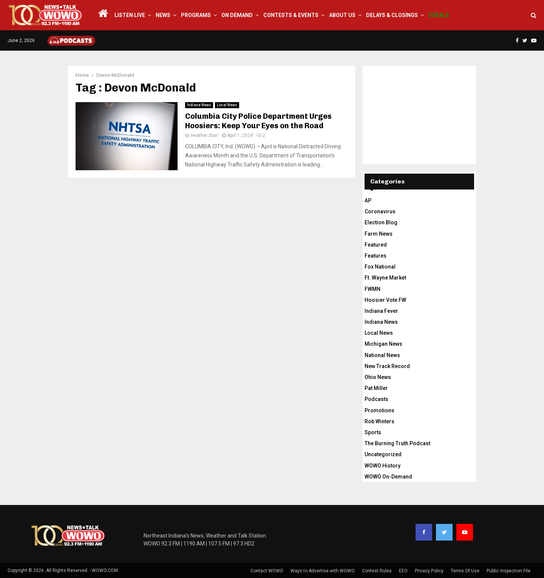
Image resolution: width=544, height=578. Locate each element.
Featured (376, 245)
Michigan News (383, 344)
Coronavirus (380, 211)
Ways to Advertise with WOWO (323, 570)
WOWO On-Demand (388, 477)
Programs (196, 15)
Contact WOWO (266, 570)
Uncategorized (383, 454)
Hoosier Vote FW (385, 300)
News (163, 15)
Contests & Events (290, 15)
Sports (373, 432)
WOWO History (382, 466)
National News (382, 355)
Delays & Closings (392, 15)
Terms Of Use (465, 570)
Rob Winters (379, 421)
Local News (227, 105)
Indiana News (199, 105)
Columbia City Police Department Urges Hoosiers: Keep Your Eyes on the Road (258, 121)
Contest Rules (377, 570)
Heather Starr (204, 135)
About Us (342, 15)
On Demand (237, 15)
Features (375, 256)
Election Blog (381, 222)
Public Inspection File (508, 570)
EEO (403, 570)
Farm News (379, 234)
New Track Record (387, 366)
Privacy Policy (429, 570)
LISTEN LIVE (129, 15)
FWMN (372, 289)
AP (368, 200)
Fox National (380, 267)
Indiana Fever (381, 311)
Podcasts (376, 399)
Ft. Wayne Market (385, 278)
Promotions (379, 410)
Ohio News (378, 377)
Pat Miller (376, 388)
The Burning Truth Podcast (397, 443)
